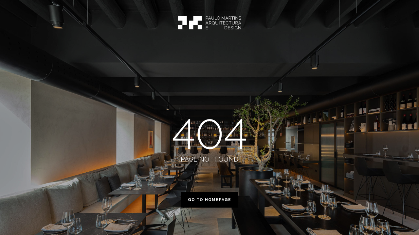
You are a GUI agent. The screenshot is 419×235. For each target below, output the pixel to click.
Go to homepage (209, 199)
